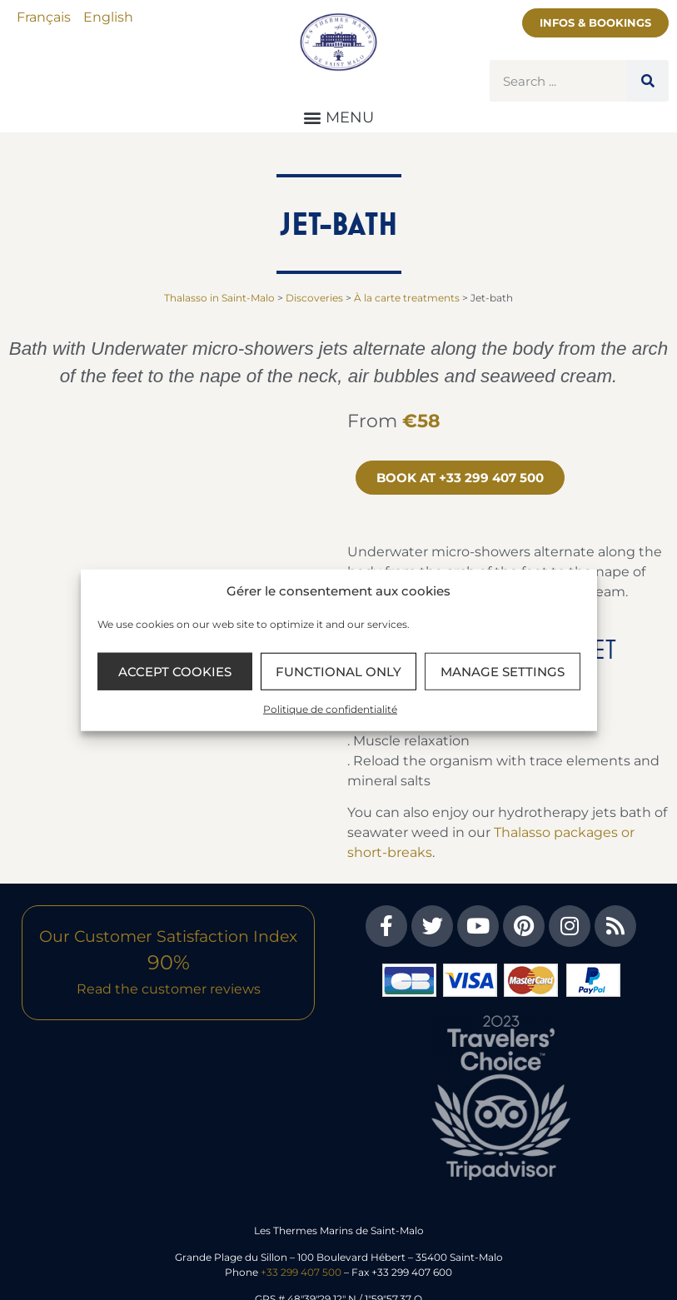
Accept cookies (174, 671)
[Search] (648, 81)
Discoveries (314, 297)
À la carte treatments (407, 297)
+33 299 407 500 (301, 1272)
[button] (339, 117)
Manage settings (503, 671)
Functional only (338, 671)
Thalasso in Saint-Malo (219, 297)
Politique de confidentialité (330, 709)
